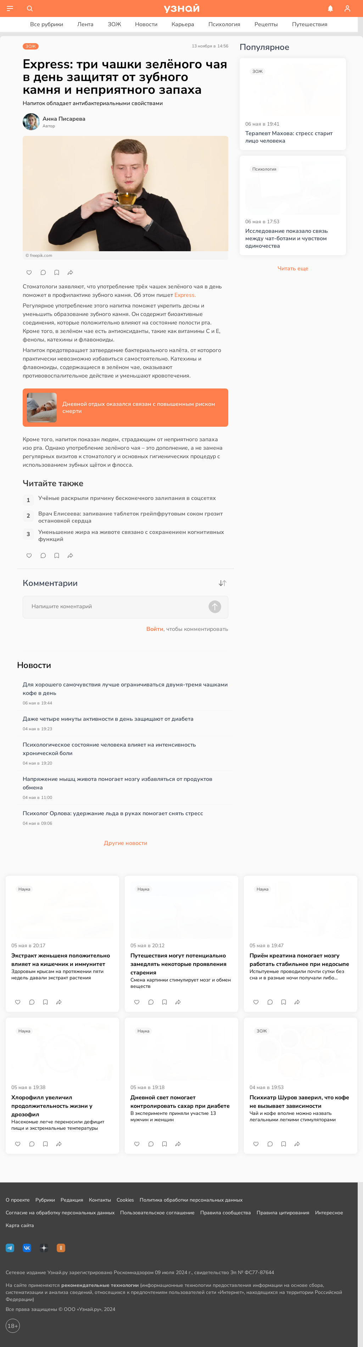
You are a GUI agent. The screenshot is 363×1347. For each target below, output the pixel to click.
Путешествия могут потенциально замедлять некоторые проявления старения (178, 964)
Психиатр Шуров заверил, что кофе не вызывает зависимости (299, 1102)
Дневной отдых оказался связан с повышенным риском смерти (138, 408)
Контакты (100, 1200)
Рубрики (45, 1200)
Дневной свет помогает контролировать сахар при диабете (180, 1102)
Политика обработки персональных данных (191, 1200)
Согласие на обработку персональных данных (60, 1212)
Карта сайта (20, 1225)
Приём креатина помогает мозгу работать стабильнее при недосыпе (299, 960)
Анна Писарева (64, 119)
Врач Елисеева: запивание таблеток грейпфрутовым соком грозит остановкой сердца (130, 517)
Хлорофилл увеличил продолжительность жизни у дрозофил (52, 1106)
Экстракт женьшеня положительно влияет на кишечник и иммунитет (60, 960)
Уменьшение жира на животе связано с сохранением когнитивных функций (131, 536)
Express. (185, 295)
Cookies (125, 1200)
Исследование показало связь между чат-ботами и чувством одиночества (286, 238)
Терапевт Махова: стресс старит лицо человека (289, 137)
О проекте (18, 1200)
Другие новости (125, 843)
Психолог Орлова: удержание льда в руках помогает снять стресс (113, 813)
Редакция (72, 1200)
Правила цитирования (283, 1212)
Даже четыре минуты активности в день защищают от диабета (108, 719)
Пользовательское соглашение (157, 1212)
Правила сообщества (225, 1212)
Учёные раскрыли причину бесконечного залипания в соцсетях (127, 498)
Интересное (329, 1212)
